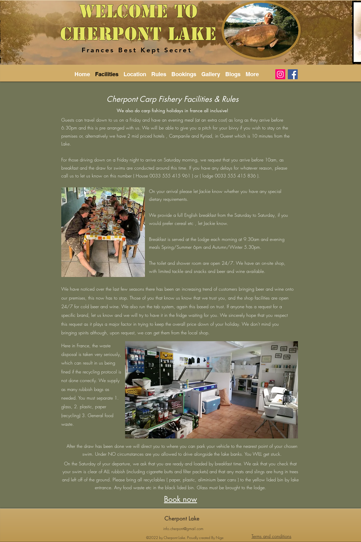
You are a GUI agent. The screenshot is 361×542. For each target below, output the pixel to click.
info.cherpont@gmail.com (183, 528)
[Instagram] (280, 74)
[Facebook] (293, 74)
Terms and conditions (271, 536)
